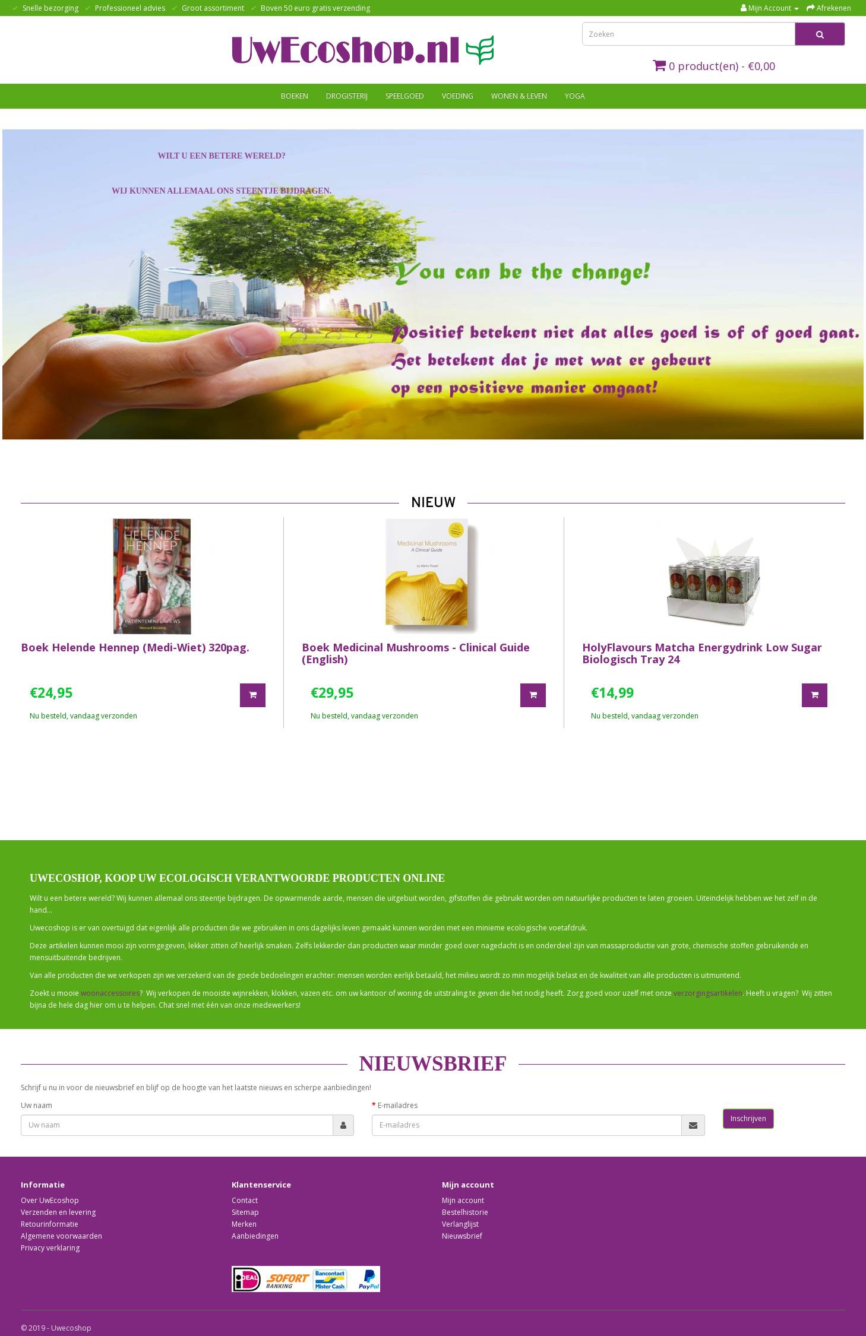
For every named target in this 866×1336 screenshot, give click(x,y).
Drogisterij (347, 96)
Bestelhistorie (465, 1212)
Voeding (457, 96)
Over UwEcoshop (50, 1200)
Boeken (294, 96)
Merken (244, 1224)
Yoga (575, 96)
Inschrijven (748, 1118)
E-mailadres (398, 1105)
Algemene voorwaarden (61, 1236)
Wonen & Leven (519, 96)
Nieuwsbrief (462, 1236)
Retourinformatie (49, 1224)
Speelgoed (404, 96)
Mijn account (463, 1200)
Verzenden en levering (58, 1212)
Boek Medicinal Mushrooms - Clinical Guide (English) (416, 653)
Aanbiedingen (255, 1236)
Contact (245, 1200)
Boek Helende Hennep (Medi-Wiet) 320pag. (135, 647)
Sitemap (245, 1212)
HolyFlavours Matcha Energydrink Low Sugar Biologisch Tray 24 (702, 653)
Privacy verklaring (50, 1248)
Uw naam (36, 1105)
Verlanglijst (460, 1224)
